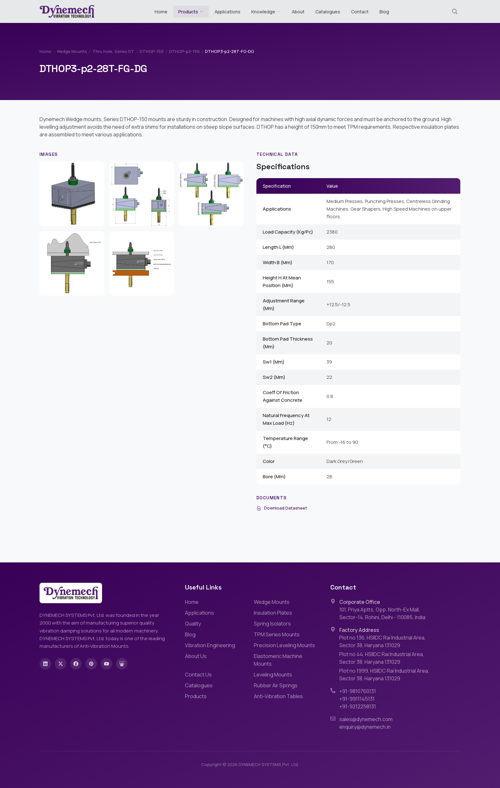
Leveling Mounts (273, 674)
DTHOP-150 (152, 51)
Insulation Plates (273, 612)
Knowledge (266, 12)
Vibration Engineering (210, 645)
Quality (193, 623)
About (298, 12)
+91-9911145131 (357, 698)
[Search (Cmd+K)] (454, 11)
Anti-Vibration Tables (278, 696)
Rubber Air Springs (276, 685)
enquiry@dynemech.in (365, 726)
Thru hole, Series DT (113, 51)
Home (161, 12)
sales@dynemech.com (366, 719)
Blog (384, 12)
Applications (227, 12)
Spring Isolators (272, 623)
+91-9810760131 (357, 691)
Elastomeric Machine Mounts (278, 660)
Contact (360, 12)
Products (188, 12)
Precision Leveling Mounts (284, 645)
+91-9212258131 (357, 706)
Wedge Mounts (72, 51)
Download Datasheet (281, 508)
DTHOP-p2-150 (184, 51)
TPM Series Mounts (277, 634)
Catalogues (327, 12)
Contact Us (198, 674)
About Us (196, 656)
